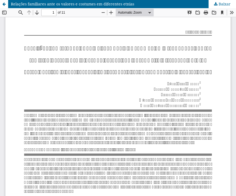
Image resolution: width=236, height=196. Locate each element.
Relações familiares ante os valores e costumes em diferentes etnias (72, 4)
